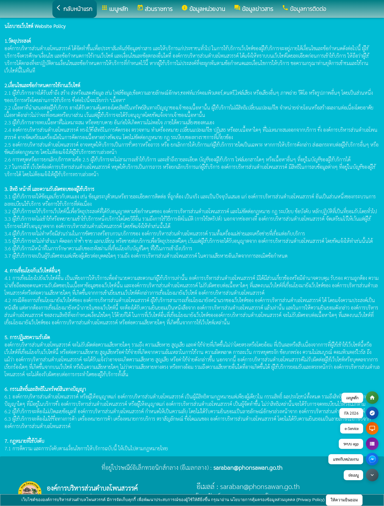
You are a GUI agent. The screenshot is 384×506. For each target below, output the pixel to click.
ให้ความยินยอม (344, 499)
